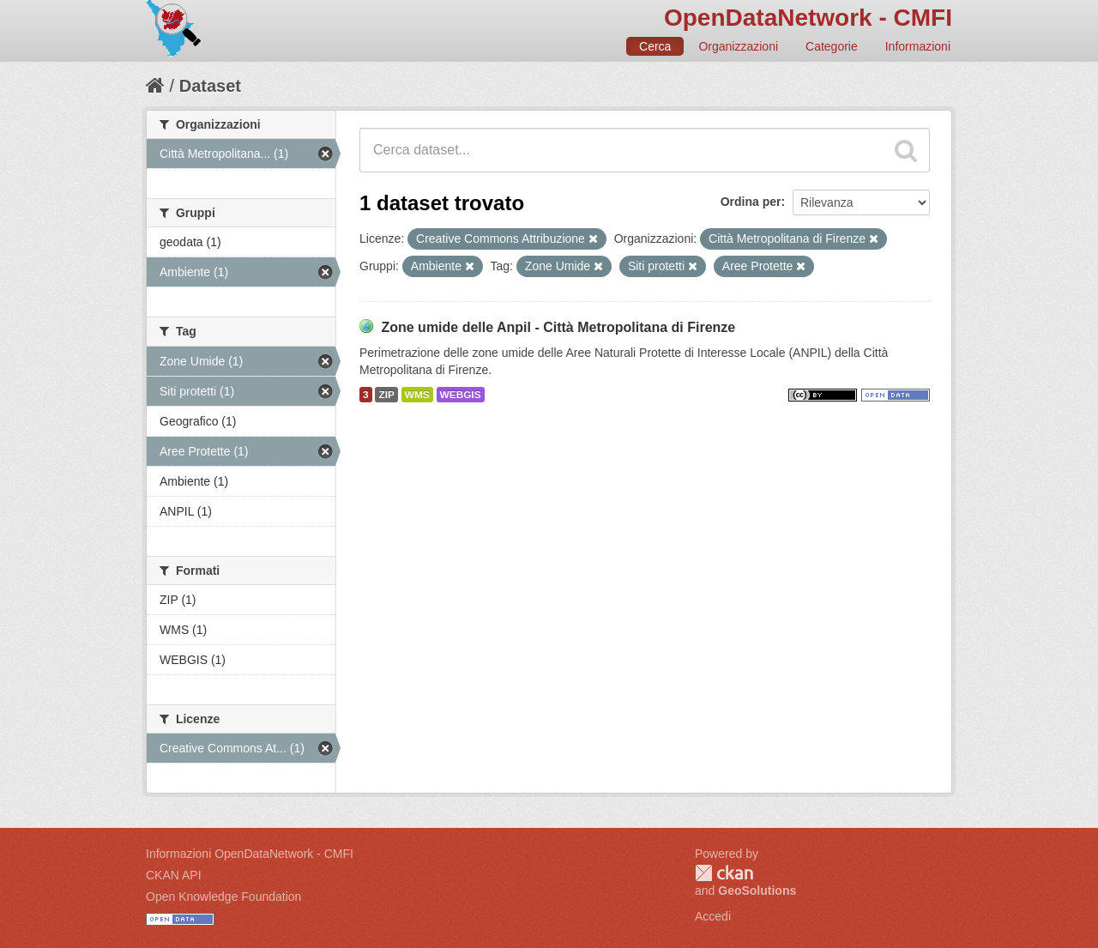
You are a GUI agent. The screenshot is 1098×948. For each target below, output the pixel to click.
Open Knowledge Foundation (223, 896)
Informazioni (917, 46)
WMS (417, 395)
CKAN (724, 873)
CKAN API (174, 875)
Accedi (713, 916)
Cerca (655, 46)
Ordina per (751, 201)
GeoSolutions (757, 890)
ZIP (386, 395)
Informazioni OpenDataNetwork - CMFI (249, 853)
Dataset (210, 85)
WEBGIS (460, 395)
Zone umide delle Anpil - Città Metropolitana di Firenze (558, 327)
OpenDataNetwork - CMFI (808, 17)
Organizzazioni (738, 46)
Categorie (831, 46)
